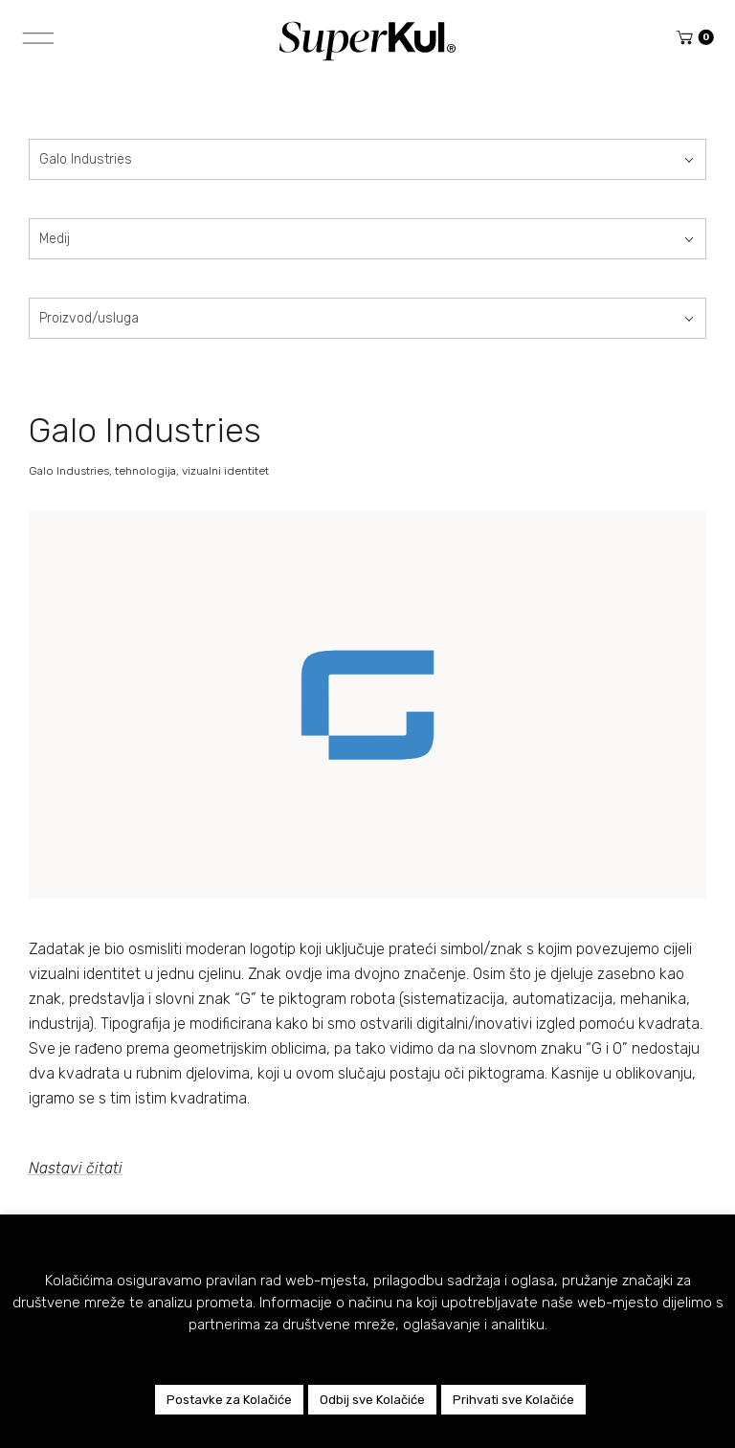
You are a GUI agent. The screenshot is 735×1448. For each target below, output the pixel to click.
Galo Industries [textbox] (85, 159)
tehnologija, (148, 471)
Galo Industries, (72, 471)
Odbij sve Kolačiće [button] (372, 1399)
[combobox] (367, 159)
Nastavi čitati (75, 1168)
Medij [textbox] (54, 239)
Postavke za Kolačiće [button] (229, 1399)
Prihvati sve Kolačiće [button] (513, 1399)
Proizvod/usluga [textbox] (89, 318)
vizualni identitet (225, 471)
